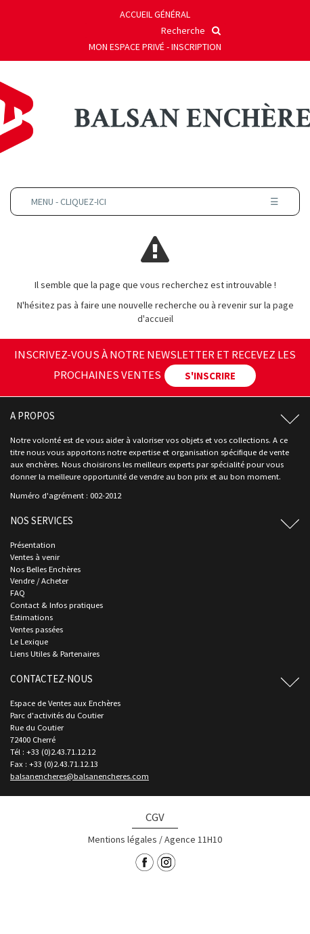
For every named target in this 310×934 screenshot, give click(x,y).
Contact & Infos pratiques (56, 605)
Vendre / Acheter (39, 581)
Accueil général (155, 14)
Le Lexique (29, 641)
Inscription (196, 47)
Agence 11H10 (193, 839)
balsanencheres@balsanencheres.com (79, 776)
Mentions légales (122, 839)
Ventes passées (36, 629)
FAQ (17, 593)
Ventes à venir (35, 557)
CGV (155, 817)
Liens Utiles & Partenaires (54, 654)
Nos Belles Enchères (45, 569)
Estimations (31, 617)
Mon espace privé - (130, 47)
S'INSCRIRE (210, 375)
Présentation (33, 545)
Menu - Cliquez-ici (155, 201)
